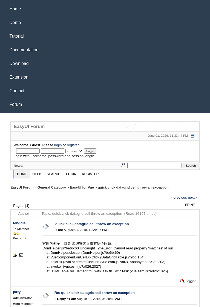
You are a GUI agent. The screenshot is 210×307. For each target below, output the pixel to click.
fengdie (19, 223)
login (58, 145)
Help (36, 174)
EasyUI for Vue (82, 187)
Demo (15, 22)
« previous (179, 197)
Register (90, 174)
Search (54, 174)
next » (192, 197)
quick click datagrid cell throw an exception (133, 187)
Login (71, 174)
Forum (16, 104)
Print (190, 205)
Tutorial (17, 36)
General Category (52, 187)
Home (15, 9)
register (73, 145)
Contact (17, 90)
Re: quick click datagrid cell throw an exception (94, 293)
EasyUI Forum (21, 187)
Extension (19, 77)
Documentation (24, 49)
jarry (17, 292)
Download (19, 63)
